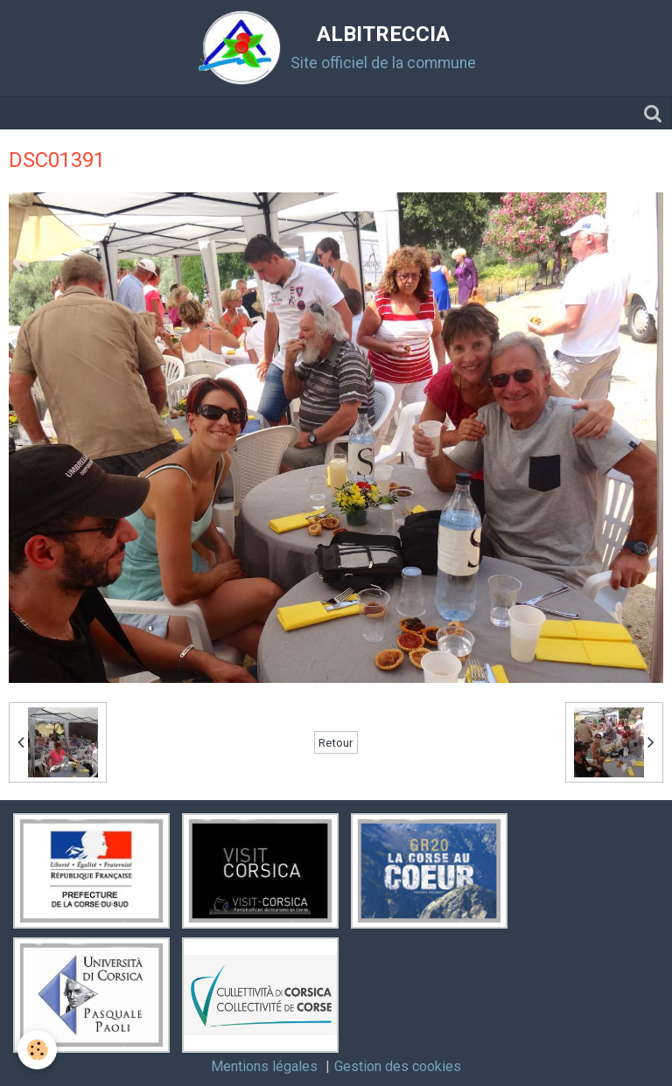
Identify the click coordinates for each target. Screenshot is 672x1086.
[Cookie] (37, 1049)
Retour (336, 742)
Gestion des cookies (397, 1066)
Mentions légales (264, 1066)
